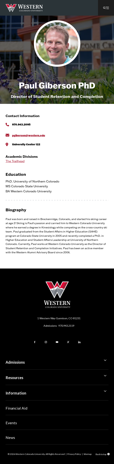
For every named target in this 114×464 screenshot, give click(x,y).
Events (11, 423)
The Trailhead (15, 161)
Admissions (59, 325)
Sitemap (87, 454)
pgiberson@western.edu (28, 135)
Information (57, 391)
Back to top (101, 454)
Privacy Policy (74, 454)
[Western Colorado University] (57, 306)
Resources (57, 376)
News (10, 437)
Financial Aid (17, 408)
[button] (106, 8)
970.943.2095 (21, 124)
